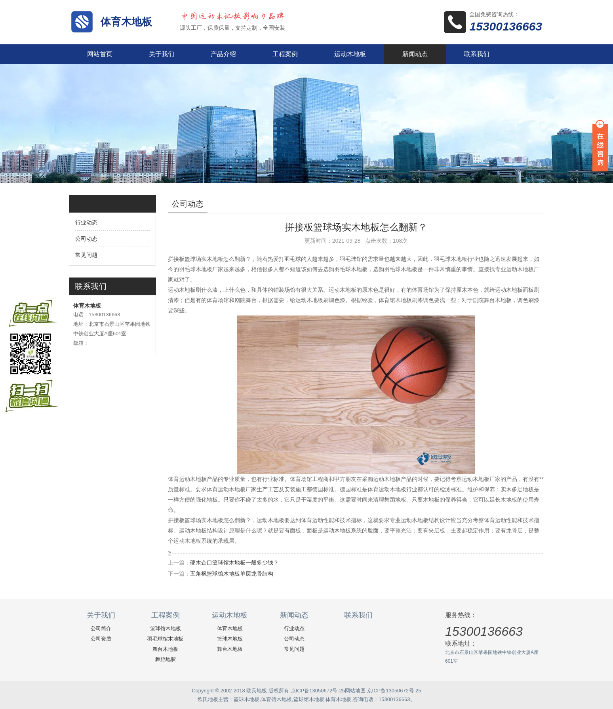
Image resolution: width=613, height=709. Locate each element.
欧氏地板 (208, 699)
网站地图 (355, 691)
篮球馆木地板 (165, 628)
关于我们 (161, 54)
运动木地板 (350, 54)
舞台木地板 (165, 649)
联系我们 (476, 54)
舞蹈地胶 (165, 659)
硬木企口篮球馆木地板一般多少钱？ (234, 562)
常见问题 (86, 255)
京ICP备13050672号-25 (318, 691)
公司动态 (86, 239)
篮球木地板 (230, 639)
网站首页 (99, 54)
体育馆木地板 (276, 699)
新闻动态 (415, 54)
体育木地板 (126, 22)
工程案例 (285, 54)
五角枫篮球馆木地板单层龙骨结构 (231, 573)
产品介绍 (223, 54)
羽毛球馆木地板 (165, 639)
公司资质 (101, 639)
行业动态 (86, 222)
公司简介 (101, 628)
